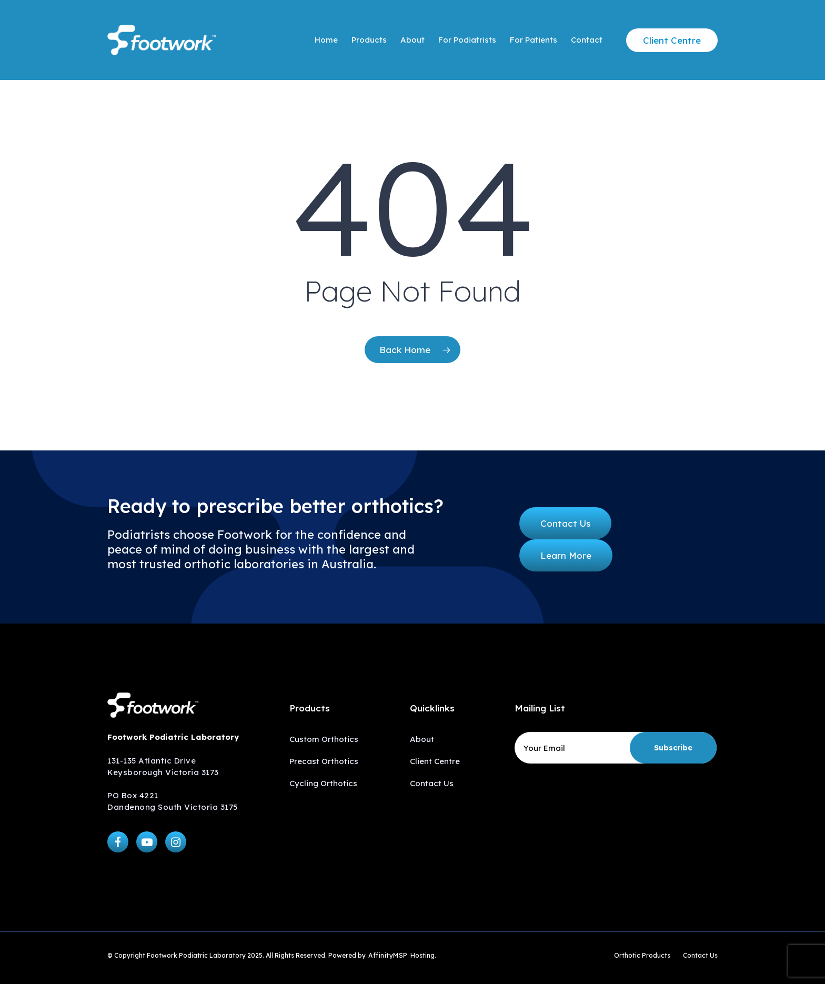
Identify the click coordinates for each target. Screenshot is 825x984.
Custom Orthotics (323, 739)
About (422, 739)
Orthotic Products (642, 955)
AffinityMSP (388, 955)
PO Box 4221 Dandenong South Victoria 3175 (172, 801)
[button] (565, 523)
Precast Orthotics (323, 761)
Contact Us (432, 783)
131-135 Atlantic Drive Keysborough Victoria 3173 (163, 766)
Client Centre (435, 761)
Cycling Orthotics (323, 783)
